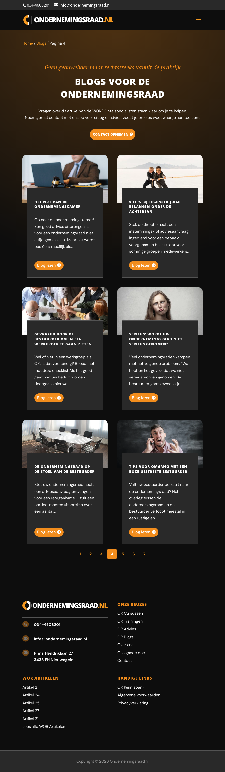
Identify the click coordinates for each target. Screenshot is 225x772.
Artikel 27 (30, 710)
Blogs (41, 43)
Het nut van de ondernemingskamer (57, 204)
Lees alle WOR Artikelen (43, 726)
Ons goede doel (131, 652)
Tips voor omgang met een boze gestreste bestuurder (158, 469)
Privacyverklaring (132, 703)
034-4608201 (38, 5)
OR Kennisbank (130, 687)
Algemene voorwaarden (138, 695)
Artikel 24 (31, 695)
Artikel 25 (31, 703)
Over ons (125, 644)
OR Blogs (125, 637)
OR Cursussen (130, 613)
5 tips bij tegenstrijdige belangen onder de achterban (154, 206)
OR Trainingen (130, 621)
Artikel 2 (29, 687)
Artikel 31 (30, 718)
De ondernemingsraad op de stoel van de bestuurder (64, 469)
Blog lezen (46, 265)
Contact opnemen (111, 134)
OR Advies (126, 629)
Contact (124, 660)
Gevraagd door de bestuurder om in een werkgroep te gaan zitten (63, 339)
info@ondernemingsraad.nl (60, 638)
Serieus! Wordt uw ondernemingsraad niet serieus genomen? (155, 339)
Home (27, 43)
